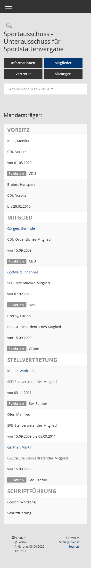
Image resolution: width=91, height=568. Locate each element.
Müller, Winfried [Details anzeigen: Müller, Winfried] (20, 370)
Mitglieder (63, 62)
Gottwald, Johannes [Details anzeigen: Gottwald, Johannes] (23, 272)
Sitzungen (63, 73)
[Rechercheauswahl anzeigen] (8, 26)
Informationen (23, 62)
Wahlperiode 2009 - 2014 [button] (30, 89)
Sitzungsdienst (69, 544)
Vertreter (23, 73)
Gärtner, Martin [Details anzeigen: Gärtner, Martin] (20, 447)
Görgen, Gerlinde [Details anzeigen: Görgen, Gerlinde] (21, 228)
